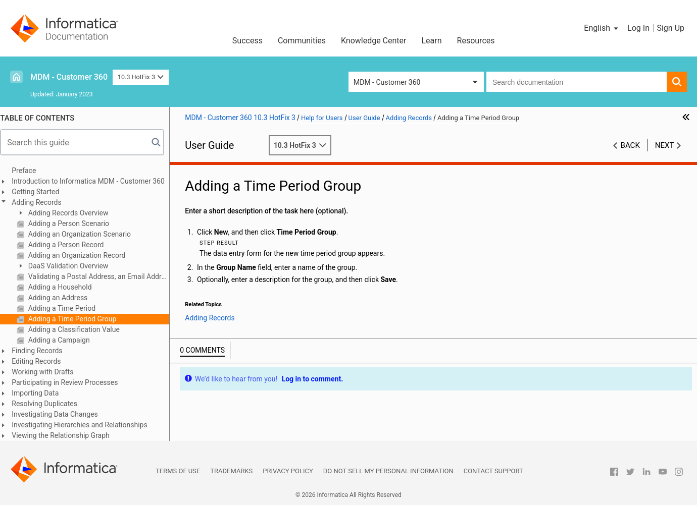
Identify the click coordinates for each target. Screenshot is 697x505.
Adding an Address (61, 298)
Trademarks (231, 471)
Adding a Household (63, 287)
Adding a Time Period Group (76, 319)
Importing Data (40, 393)
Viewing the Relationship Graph (66, 435)
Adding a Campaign (62, 340)
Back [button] (630, 145)
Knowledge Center (374, 40)
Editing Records (41, 361)
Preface (29, 170)
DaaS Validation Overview (72, 266)
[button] (601, 28)
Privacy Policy (288, 471)
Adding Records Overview (72, 213)
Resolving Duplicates (49, 404)
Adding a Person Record (70, 245)
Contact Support (493, 471)
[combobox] (576, 82)
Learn (432, 40)
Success (247, 40)
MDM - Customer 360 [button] (387, 82)
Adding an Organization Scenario (83, 234)
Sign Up (670, 28)
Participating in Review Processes (70, 382)
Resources (476, 40)
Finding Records (42, 351)
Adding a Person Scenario (72, 223)
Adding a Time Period (66, 308)
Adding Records (42, 202)
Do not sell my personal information (388, 471)
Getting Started (40, 192)
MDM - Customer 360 (69, 77)
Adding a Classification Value (78, 329)
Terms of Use (178, 471)
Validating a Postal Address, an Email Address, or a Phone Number (102, 276)
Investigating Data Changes (60, 414)
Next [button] (664, 145)
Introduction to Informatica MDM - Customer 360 (93, 181)
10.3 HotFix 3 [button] (141, 77)
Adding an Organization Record (80, 255)
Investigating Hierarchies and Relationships (84, 425)
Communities (302, 40)
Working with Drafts (47, 372)
